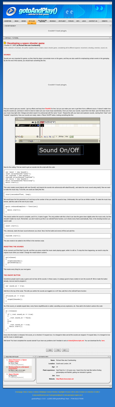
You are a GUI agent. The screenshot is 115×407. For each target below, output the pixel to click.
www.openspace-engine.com (73, 395)
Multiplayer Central (45, 392)
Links (77, 392)
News (25, 392)
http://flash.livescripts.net (65, 379)
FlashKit (48, 108)
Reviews (55, 392)
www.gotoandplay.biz (56, 395)
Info (73, 392)
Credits (97, 392)
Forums (68, 392)
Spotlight (62, 392)
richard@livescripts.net (76, 340)
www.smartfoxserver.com (41, 395)
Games (30, 392)
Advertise (90, 392)
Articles (36, 392)
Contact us (83, 392)
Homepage (19, 392)
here (103, 340)
